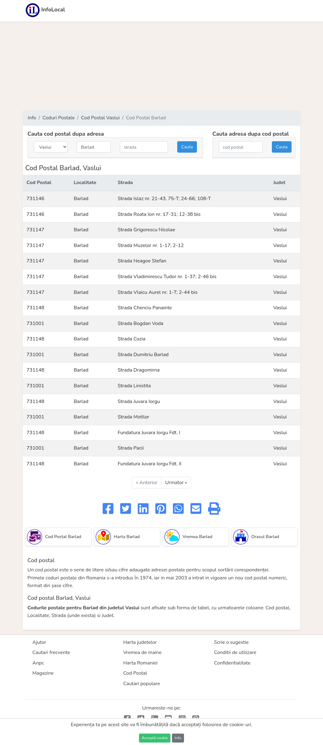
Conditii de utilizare (235, 652)
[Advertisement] (161, 66)
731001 (35, 323)
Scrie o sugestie (231, 642)
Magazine (43, 673)
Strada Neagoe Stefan (142, 260)
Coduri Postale (59, 117)
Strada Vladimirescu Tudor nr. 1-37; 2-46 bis (167, 276)
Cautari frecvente (51, 652)
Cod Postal (135, 673)
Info (32, 117)
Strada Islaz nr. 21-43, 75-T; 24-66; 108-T (164, 198)
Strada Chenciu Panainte (145, 307)
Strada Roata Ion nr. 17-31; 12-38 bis (159, 214)
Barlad (81, 198)
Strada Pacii (131, 448)
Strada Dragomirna (139, 370)
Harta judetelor (140, 642)
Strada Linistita (134, 385)
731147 (35, 229)
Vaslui (280, 198)
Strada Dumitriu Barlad (143, 354)
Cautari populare (141, 683)
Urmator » (176, 482)
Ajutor (39, 642)
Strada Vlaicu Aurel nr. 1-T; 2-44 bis (158, 292)
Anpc (38, 663)
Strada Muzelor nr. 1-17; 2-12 (151, 245)
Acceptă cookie (155, 737)
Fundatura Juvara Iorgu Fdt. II (150, 463)
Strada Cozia (131, 338)
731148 (35, 307)
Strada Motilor (133, 417)
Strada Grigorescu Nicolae (146, 229)
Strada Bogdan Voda (140, 323)
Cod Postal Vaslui (100, 117)
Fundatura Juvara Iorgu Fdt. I (149, 432)
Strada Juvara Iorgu (139, 401)
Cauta (187, 147)
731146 (35, 198)
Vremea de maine (142, 652)
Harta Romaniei (140, 663)
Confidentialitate (232, 663)
